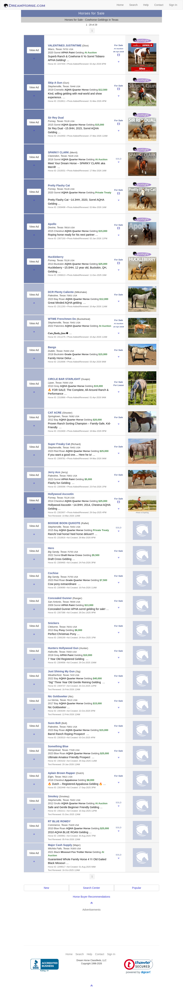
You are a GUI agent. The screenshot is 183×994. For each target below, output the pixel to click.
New (46, 887)
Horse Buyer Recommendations (91, 896)
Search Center (91, 887)
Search (133, 4)
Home (120, 4)
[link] (138, 966)
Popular (136, 887)
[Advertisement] (93, 922)
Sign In (173, 4)
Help (146, 4)
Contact (158, 4)
